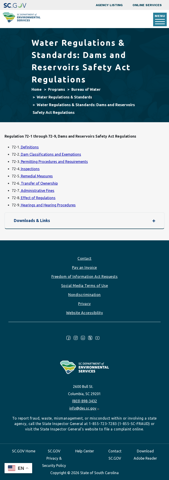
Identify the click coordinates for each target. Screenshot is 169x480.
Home (36, 89)
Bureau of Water (86, 89)
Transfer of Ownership (39, 183)
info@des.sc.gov (84, 408)
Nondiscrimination (84, 295)
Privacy (84, 304)
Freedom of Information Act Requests (84, 277)
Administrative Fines (37, 191)
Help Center (84, 451)
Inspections (30, 169)
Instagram (76, 338)
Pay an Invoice (84, 267)
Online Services (147, 5)
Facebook (68, 338)
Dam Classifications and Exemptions (50, 154)
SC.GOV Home (23, 451)
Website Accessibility (84, 313)
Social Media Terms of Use (84, 286)
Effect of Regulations (38, 198)
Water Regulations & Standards (64, 97)
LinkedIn (83, 338)
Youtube (97, 338)
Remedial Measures (36, 176)
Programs (56, 89)
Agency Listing (109, 5)
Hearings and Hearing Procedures (48, 205)
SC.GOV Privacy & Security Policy (54, 458)
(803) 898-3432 (84, 401)
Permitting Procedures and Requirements (54, 162)
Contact (84, 258)
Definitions (29, 147)
